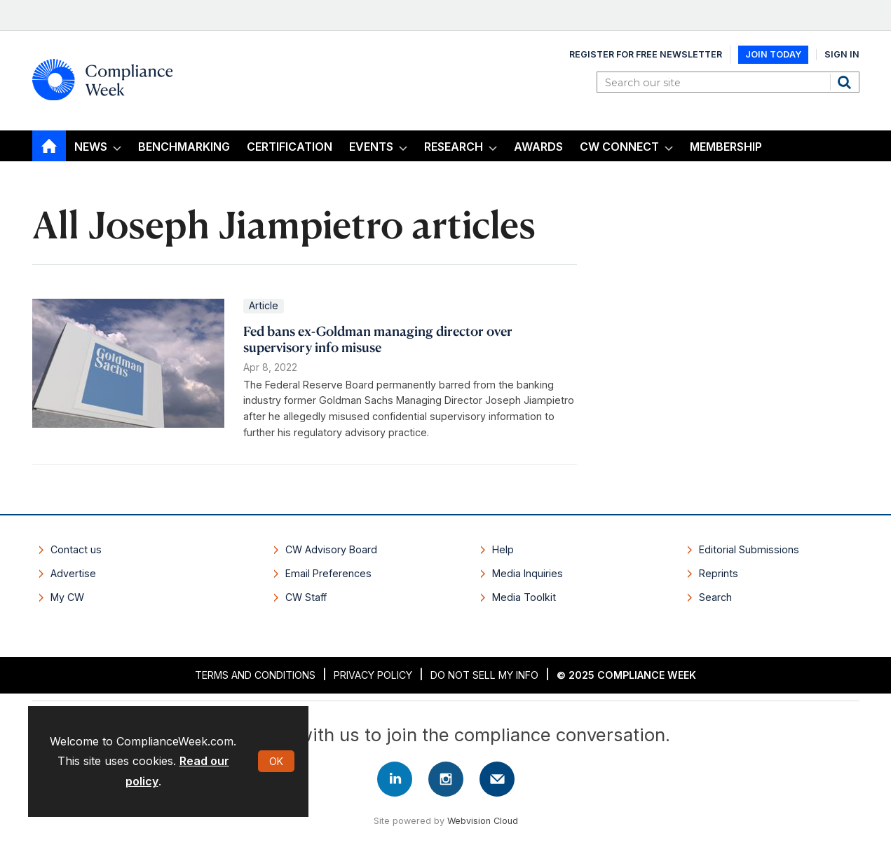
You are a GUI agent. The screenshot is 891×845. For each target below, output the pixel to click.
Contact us (76, 549)
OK (276, 761)
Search (846, 82)
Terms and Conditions (255, 675)
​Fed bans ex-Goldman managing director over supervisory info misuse (377, 339)
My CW (67, 597)
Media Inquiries (527, 573)
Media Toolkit (524, 597)
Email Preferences (328, 573)
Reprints (718, 573)
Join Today (773, 54)
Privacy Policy (373, 675)
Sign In (841, 54)
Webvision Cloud (482, 821)
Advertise (73, 573)
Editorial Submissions (749, 549)
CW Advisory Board (331, 549)
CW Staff (306, 597)
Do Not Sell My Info (484, 675)
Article (263, 305)
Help (503, 549)
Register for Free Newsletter (645, 54)
